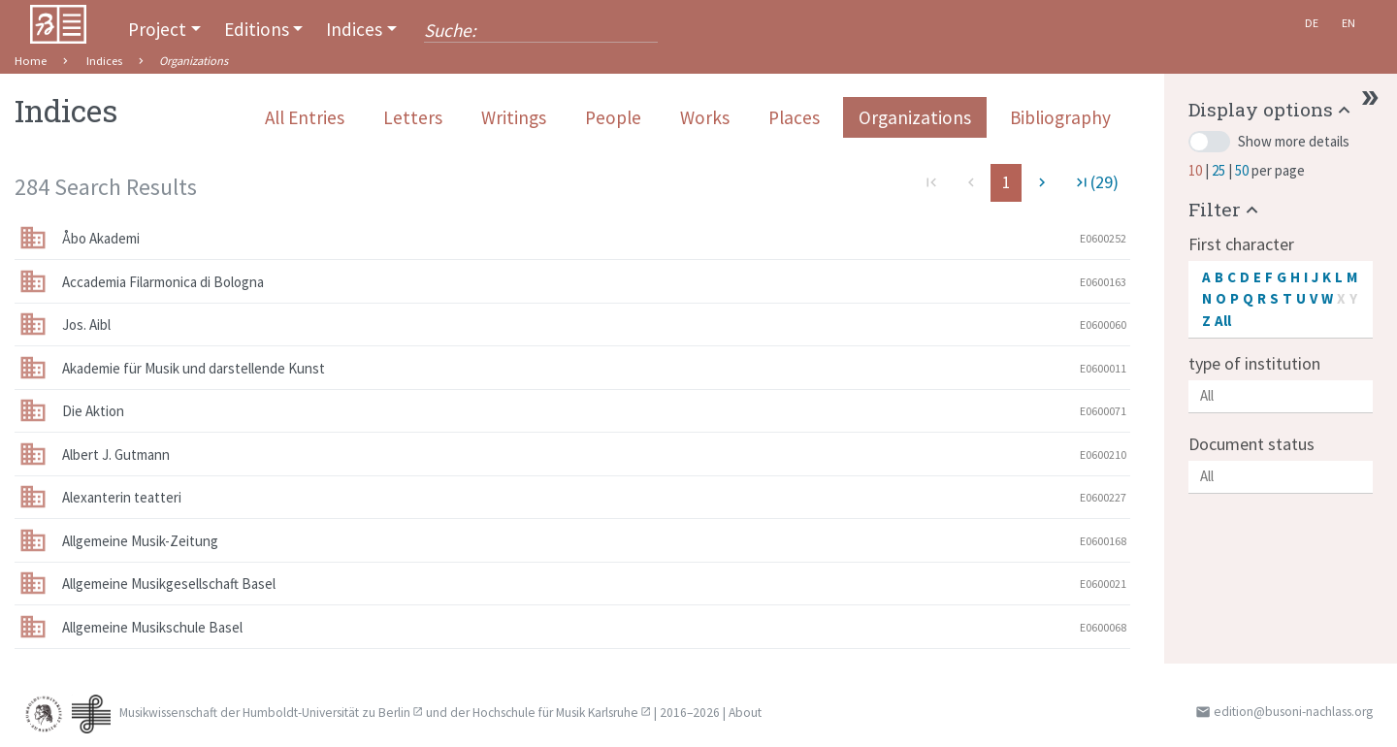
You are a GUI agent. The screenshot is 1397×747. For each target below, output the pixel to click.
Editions (256, 29)
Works (705, 117)
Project (157, 29)
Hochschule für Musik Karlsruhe (555, 712)
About (745, 712)
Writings (513, 117)
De (1311, 23)
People (613, 117)
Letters (412, 117)
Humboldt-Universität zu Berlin (326, 712)
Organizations (915, 117)
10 (1196, 170)
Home (31, 60)
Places (794, 117)
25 (1220, 170)
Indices (354, 29)
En (1348, 23)
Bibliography (1060, 117)
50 (1243, 170)
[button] (1271, 109)
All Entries (304, 117)
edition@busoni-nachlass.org (1293, 711)
